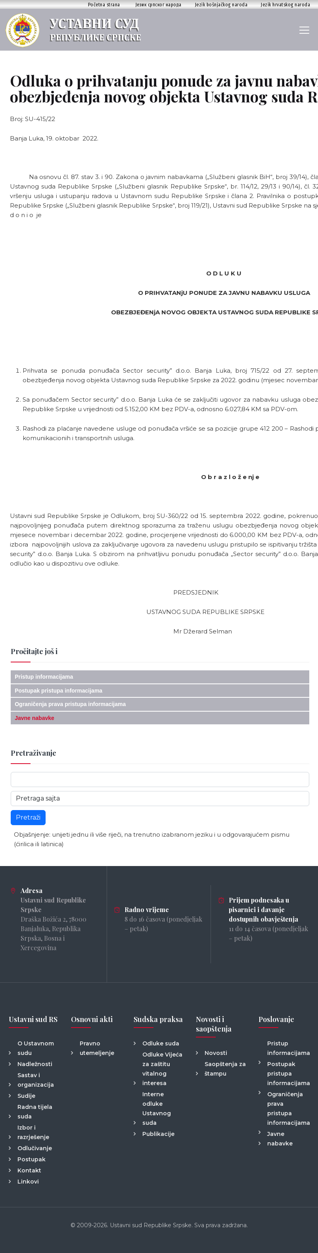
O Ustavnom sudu (35, 1048)
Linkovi (28, 1181)
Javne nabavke (34, 718)
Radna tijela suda (34, 1111)
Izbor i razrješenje (33, 1132)
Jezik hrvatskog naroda (285, 5)
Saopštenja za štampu (225, 1069)
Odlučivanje (34, 1148)
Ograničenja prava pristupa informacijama (70, 704)
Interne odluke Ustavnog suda (156, 1108)
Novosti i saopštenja (214, 1024)
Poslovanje (276, 1019)
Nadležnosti (34, 1064)
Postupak (31, 1159)
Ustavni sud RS (33, 1019)
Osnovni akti (92, 1019)
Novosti (216, 1053)
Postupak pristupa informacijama (58, 690)
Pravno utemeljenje (97, 1048)
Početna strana (104, 5)
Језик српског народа (159, 5)
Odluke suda (160, 1043)
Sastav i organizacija (35, 1080)
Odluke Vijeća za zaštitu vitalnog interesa (162, 1069)
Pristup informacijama (44, 677)
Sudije (26, 1095)
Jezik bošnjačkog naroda (221, 5)
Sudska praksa (158, 1019)
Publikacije (158, 1134)
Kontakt (29, 1170)
